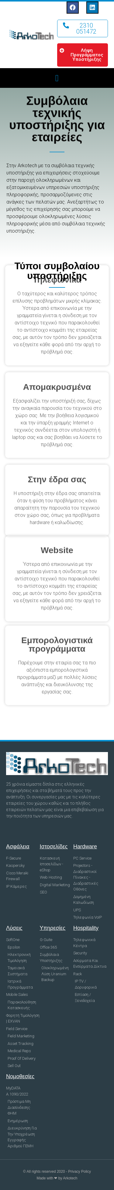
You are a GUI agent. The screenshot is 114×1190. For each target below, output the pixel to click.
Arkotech (70, 1178)
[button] (82, 28)
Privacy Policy (79, 1171)
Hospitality (85, 928)
